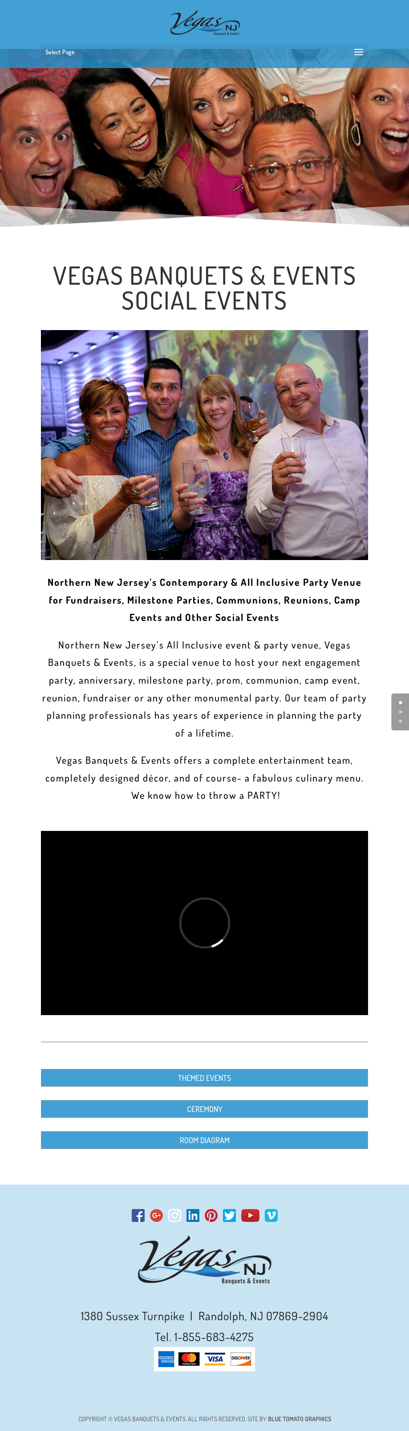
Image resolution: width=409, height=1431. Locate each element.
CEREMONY (205, 1109)
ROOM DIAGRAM (205, 1140)
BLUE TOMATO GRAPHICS (299, 1419)
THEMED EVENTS (204, 1078)
